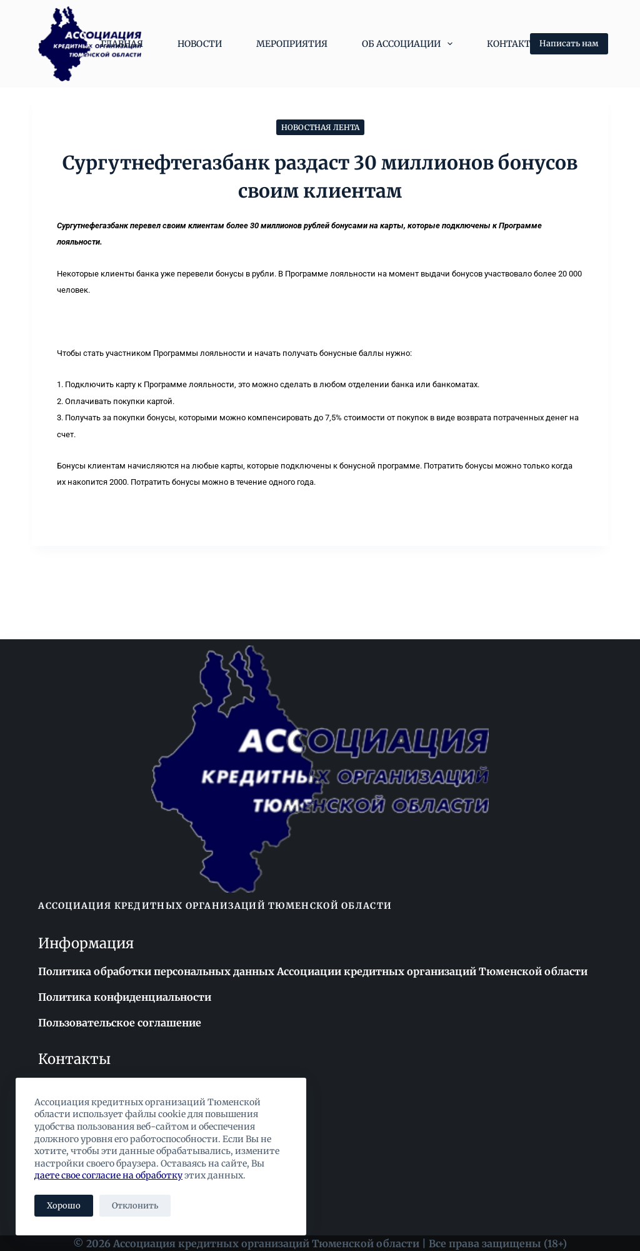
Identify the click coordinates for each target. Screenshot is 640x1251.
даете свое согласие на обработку (108, 1175)
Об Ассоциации (410, 43)
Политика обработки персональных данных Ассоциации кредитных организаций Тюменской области (311, 971)
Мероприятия (292, 43)
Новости (200, 43)
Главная (122, 43)
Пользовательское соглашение (119, 1022)
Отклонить (135, 1205)
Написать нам (569, 43)
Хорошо (64, 1205)
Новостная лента (320, 127)
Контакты (513, 43)
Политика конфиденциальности (124, 996)
